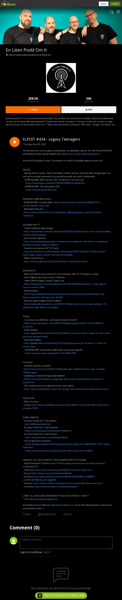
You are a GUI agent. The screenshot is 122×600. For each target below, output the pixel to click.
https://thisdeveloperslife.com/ (41, 189)
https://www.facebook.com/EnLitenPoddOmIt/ (48, 430)
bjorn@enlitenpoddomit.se (60, 505)
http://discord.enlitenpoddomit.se (41, 499)
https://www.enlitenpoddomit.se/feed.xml (28, 54)
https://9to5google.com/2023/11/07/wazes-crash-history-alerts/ (56, 261)
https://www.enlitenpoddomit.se (84, 153)
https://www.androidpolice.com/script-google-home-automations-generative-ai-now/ (66, 389)
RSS (88, 109)
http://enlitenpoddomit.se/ (38, 424)
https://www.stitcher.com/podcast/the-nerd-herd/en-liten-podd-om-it (68, 483)
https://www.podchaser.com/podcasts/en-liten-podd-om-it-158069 (59, 450)
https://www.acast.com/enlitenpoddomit (51, 473)
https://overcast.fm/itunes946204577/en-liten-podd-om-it (63, 469)
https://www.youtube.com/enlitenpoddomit (46, 437)
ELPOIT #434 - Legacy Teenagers (51, 139)
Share (33, 109)
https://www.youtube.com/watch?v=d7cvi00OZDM (50, 353)
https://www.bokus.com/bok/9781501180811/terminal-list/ (55, 183)
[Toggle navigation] (118, 12)
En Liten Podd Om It (26, 50)
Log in (46, 552)
